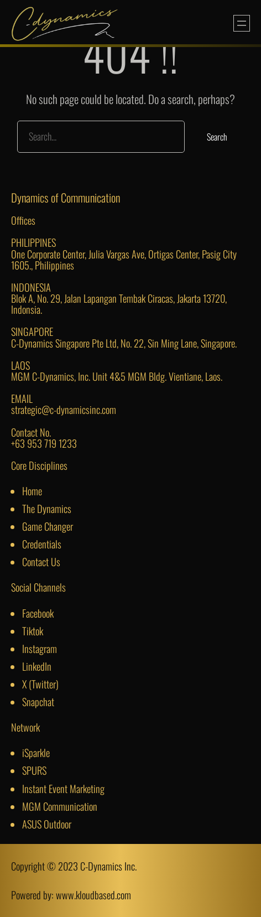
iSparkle (36, 752)
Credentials (41, 543)
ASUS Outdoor (46, 823)
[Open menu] (241, 23)
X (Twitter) (40, 683)
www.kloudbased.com (93, 894)
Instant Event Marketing (63, 788)
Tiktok (32, 630)
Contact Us (41, 561)
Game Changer (47, 526)
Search (217, 136)
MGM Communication (59, 806)
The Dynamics (46, 508)
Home (32, 490)
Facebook (38, 612)
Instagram (39, 648)
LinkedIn (36, 666)
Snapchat (38, 701)
